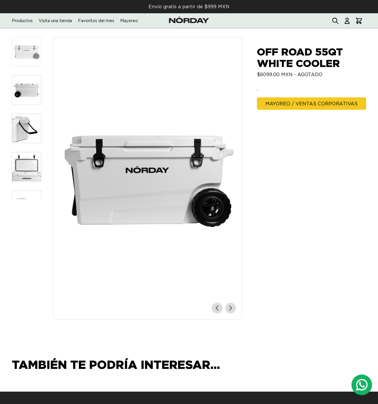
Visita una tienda (55, 20)
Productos (22, 20)
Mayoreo (129, 20)
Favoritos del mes (96, 20)
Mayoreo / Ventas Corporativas (311, 104)
